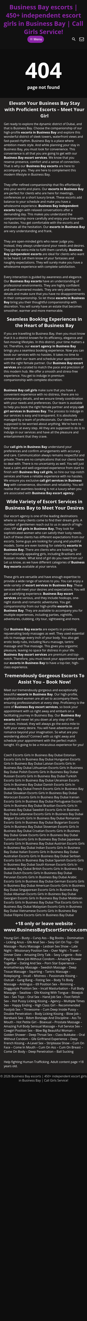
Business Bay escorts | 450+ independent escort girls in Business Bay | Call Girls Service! (43, 19)
